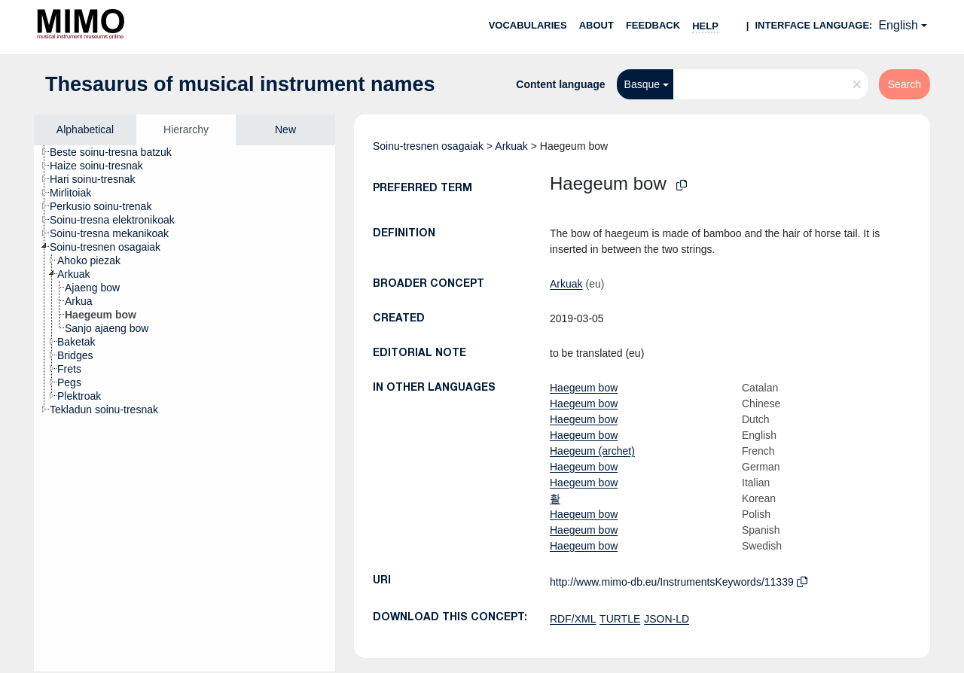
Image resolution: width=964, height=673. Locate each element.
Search (904, 84)
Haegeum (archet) (592, 451)
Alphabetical (85, 129)
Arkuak (511, 146)
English (897, 25)
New (285, 129)
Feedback (653, 25)
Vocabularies (528, 25)
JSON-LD (666, 619)
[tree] (184, 408)
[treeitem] (117, 152)
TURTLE (619, 619)
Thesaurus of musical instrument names (240, 84)
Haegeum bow (584, 388)
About (596, 25)
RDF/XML (573, 619)
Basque (642, 84)
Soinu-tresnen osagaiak (428, 146)
